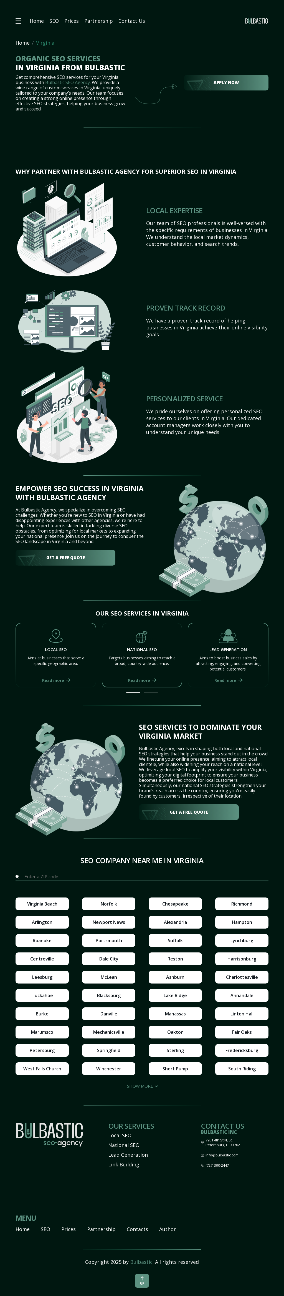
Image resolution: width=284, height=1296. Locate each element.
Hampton (242, 922)
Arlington (42, 922)
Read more (53, 680)
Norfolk (109, 904)
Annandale (241, 995)
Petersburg (42, 1050)
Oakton (175, 1032)
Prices (71, 20)
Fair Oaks (242, 1032)
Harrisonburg (241, 959)
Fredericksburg (241, 1050)
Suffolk (175, 940)
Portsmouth (109, 940)
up (142, 1280)
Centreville (42, 959)
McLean (109, 977)
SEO (54, 20)
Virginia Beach (42, 904)
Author (167, 1229)
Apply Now (226, 82)
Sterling (175, 1050)
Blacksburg (109, 995)
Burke (42, 1014)
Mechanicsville (108, 1032)
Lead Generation (128, 1154)
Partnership (98, 20)
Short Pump (175, 1069)
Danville (108, 1014)
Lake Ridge (175, 995)
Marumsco (42, 1032)
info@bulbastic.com (222, 1155)
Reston (175, 959)
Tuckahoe (42, 995)
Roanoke (42, 940)
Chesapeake (175, 904)
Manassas (175, 1014)
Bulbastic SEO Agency (67, 82)
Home (37, 20)
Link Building (123, 1164)
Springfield (108, 1050)
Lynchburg (241, 940)
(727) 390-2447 (217, 1165)
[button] (133, 692)
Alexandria (175, 922)
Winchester (108, 1069)
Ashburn (175, 977)
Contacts (137, 1229)
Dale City (108, 959)
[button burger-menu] (18, 21)
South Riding (242, 1069)
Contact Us (131, 20)
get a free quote (65, 557)
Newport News (109, 922)
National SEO (124, 1145)
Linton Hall (241, 1014)
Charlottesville (242, 977)
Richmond (241, 904)
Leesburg (42, 977)
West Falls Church (42, 1069)
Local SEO (119, 1135)
